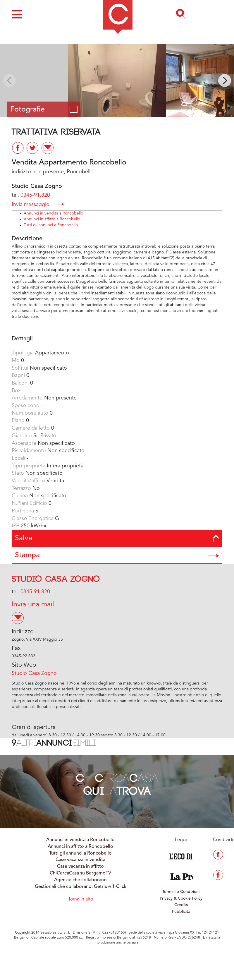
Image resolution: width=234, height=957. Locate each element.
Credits (181, 905)
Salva (117, 538)
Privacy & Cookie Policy (181, 898)
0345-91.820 (35, 195)
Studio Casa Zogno (56, 579)
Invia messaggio (38, 204)
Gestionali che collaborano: (64, 886)
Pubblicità (181, 912)
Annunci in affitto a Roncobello (52, 219)
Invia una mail (33, 604)
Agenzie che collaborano (80, 880)
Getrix (100, 886)
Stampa (117, 555)
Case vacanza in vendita (80, 859)
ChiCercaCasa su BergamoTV (80, 873)
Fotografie (44, 109)
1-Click (119, 886)
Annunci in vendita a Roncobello (53, 213)
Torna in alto (80, 899)
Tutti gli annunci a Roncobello (51, 225)
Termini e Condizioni (180, 892)
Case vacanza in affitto (80, 866)
